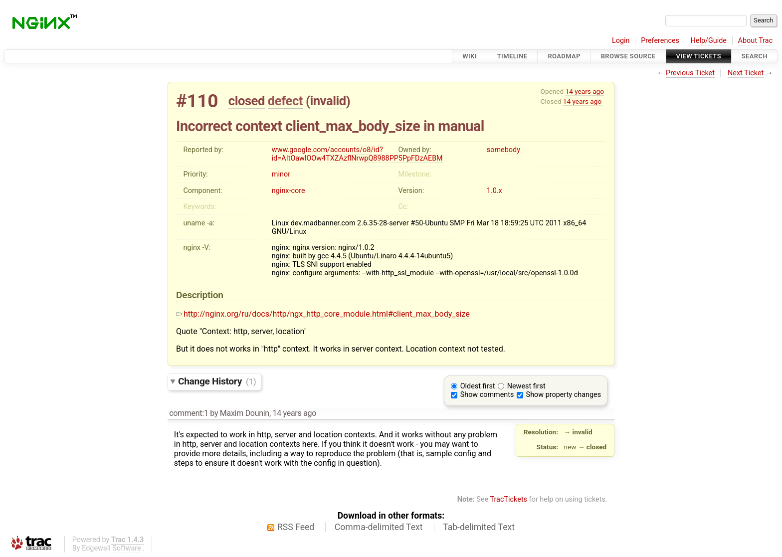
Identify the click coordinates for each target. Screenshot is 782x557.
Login (621, 40)
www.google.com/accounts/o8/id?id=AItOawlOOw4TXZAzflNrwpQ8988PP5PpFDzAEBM (357, 154)
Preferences (660, 40)
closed (246, 100)
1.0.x (494, 190)
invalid (328, 100)
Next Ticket (746, 73)
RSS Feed (295, 527)
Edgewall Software (111, 548)
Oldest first (477, 386)
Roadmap (564, 56)
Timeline (512, 56)
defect (285, 100)
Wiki (469, 56)
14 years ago (585, 91)
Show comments (487, 394)
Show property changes (563, 394)
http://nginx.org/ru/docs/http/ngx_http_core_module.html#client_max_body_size (323, 314)
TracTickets (508, 499)
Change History (217, 381)
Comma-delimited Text (379, 527)
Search (755, 56)
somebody (503, 150)
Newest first (526, 386)
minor (281, 174)
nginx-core (288, 190)
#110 (197, 101)
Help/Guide (709, 40)
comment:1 (188, 413)
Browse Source (628, 56)
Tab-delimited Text (479, 527)
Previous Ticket (690, 73)
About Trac (755, 40)
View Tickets (698, 56)
